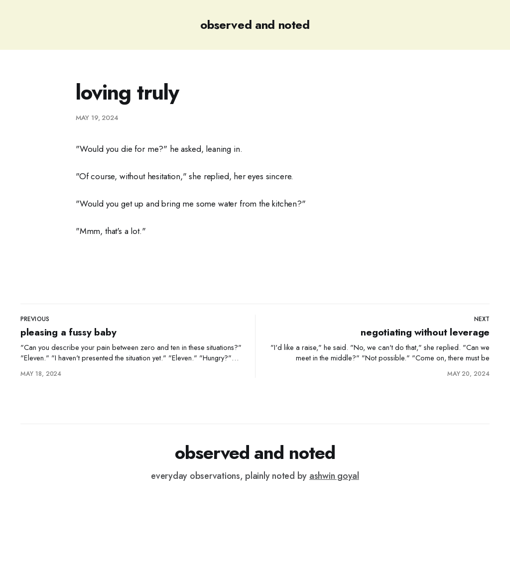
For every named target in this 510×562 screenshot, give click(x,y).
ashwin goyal (334, 475)
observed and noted (255, 24)
